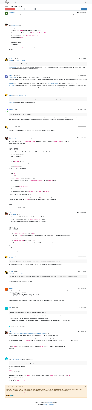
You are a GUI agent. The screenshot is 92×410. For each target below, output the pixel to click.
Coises (10, 307)
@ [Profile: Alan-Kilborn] (12, 85)
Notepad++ (50, 402)
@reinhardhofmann (16, 75)
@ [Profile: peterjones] (13, 214)
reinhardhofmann (12, 12)
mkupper (10, 75)
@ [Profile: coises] (43, 333)
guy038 (10, 23)
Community (13, 2)
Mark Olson (11, 288)
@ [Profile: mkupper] (11, 95)
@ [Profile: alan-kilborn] (21, 138)
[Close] (85, 387)
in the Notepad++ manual (53, 83)
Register (7, 395)
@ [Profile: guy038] (11, 60)
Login (12, 395)
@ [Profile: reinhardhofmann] (15, 25)
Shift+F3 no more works (20, 60)
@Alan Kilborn (16, 109)
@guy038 (16, 58)
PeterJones (11, 109)
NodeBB (45, 404)
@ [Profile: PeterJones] (11, 102)
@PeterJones (17, 126)
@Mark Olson (15, 307)
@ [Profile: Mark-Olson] (11, 309)
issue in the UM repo (25, 117)
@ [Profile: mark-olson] (38, 333)
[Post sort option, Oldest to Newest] (79, 9)
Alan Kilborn (11, 58)
